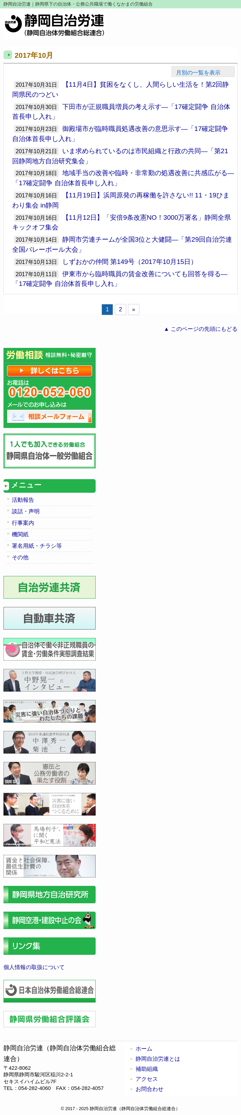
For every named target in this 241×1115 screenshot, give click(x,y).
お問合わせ (149, 1089)
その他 (20, 557)
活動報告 (23, 500)
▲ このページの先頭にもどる (201, 329)
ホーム (144, 1049)
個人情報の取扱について (34, 967)
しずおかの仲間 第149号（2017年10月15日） (130, 261)
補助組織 (147, 1069)
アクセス (147, 1079)
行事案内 (23, 523)
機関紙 (20, 534)
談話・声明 (26, 511)
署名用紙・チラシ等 (37, 546)
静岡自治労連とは (158, 1059)
